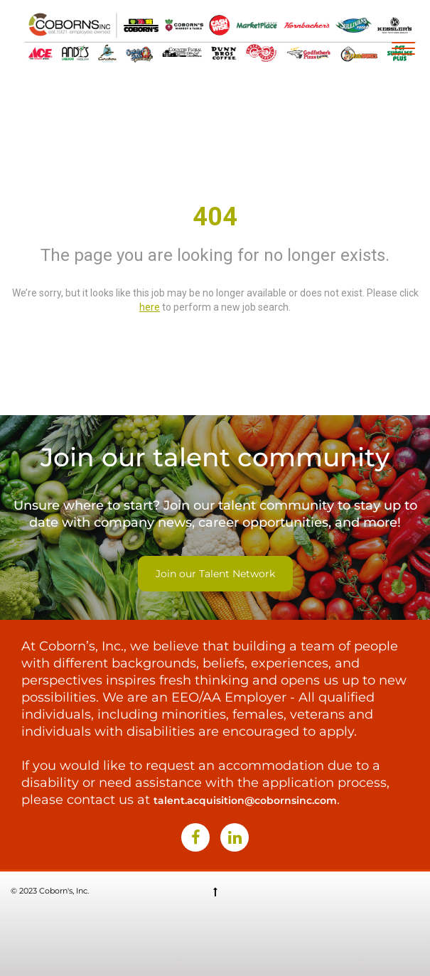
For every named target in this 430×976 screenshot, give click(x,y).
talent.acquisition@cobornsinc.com (245, 800)
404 (215, 217)
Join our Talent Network (215, 573)
